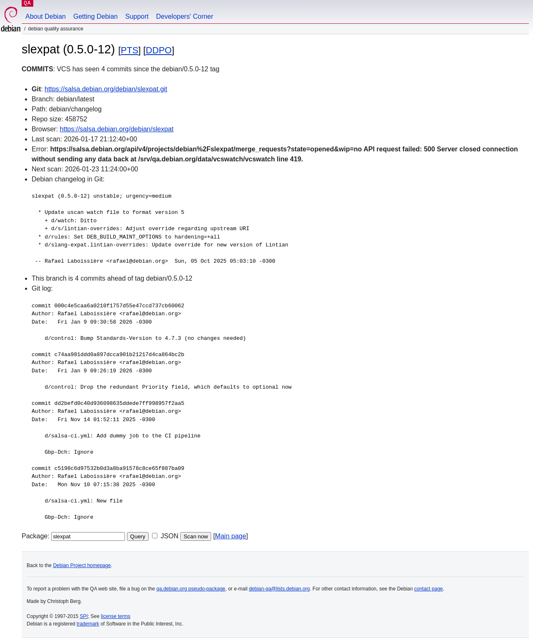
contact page (428, 589)
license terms (115, 616)
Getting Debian (95, 16)
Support (137, 16)
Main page (230, 536)
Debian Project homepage (82, 565)
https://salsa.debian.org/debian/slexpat (117, 129)
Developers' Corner (184, 16)
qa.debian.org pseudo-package (191, 589)
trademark (88, 624)
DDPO (159, 50)
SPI (84, 616)
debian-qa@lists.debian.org (279, 589)
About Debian (45, 16)
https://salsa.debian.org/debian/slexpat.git (106, 89)
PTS (129, 50)
